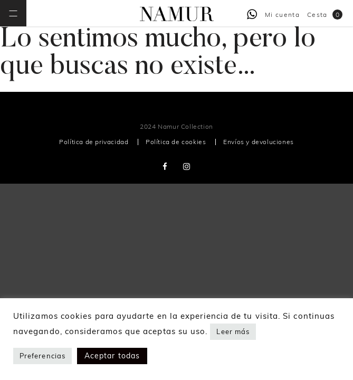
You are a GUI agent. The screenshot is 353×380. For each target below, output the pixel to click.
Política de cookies (176, 142)
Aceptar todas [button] (112, 355)
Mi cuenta (282, 14)
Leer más (233, 331)
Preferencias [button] (42, 356)
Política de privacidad (93, 142)
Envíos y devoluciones (258, 142)
